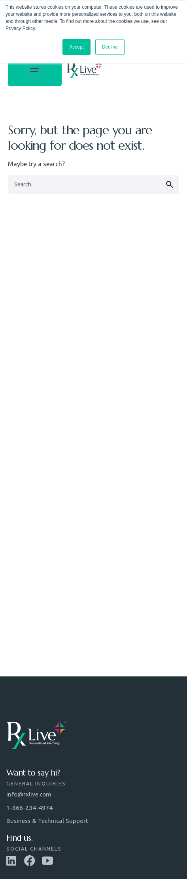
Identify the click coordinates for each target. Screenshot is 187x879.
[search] (169, 184)
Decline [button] (110, 47)
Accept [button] (76, 47)
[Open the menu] (35, 69)
